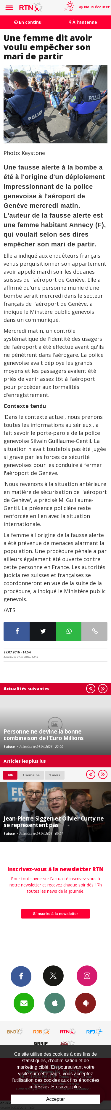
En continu (27, 22)
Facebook (21, 976)
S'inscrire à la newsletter (55, 913)
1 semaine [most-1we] (31, 775)
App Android (85, 1003)
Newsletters (24, 1003)
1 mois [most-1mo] (54, 775)
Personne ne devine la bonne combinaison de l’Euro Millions (44, 735)
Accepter (55, 1099)
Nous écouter (97, 6)
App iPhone (54, 1003)
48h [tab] (10, 775)
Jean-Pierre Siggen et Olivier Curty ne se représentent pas (54, 822)
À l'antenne (83, 22)
